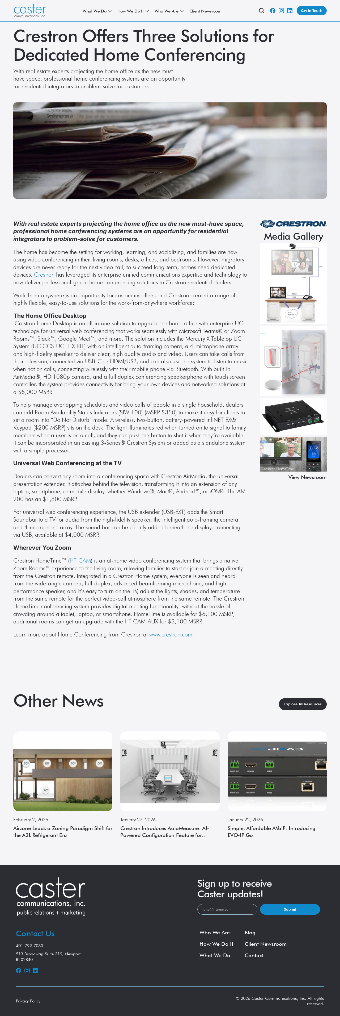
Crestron (44, 274)
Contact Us (35, 933)
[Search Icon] (261, 10)
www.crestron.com (170, 634)
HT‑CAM (80, 560)
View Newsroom (307, 477)
